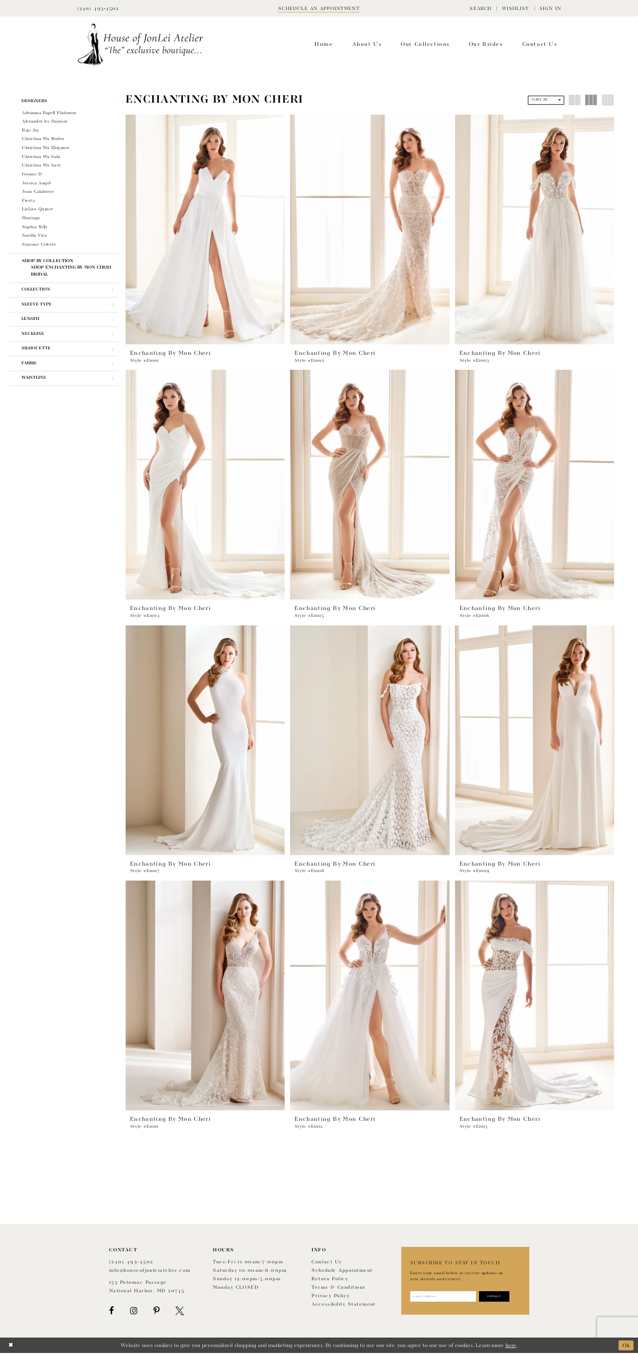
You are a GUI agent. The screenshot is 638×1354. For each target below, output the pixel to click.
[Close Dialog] (10, 1346)
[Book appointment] (319, 8)
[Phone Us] (98, 8)
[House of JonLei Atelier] (140, 44)
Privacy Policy (331, 1296)
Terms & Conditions (338, 1288)
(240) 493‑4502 (131, 1262)
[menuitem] (480, 8)
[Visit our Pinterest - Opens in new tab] (157, 1311)
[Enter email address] (444, 1297)
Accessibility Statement (344, 1305)
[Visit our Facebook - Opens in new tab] (111, 1311)
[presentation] (205, 229)
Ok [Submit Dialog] (626, 1346)
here (510, 1346)
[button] (480, 8)
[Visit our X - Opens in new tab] (179, 1311)
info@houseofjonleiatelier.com (150, 1271)
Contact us (327, 1262)
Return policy (330, 1279)
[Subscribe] (497, 1297)
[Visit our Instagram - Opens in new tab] (133, 1311)
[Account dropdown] (550, 8)
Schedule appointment (342, 1271)
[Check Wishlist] (515, 8)
